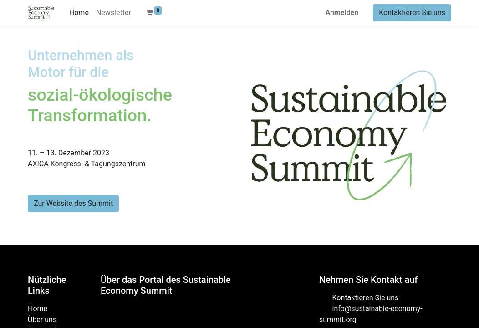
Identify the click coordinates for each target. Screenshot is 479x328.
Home (37, 308)
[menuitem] (79, 13)
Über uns (42, 319)
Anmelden (341, 12)
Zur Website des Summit (73, 203)
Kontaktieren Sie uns (412, 12)
